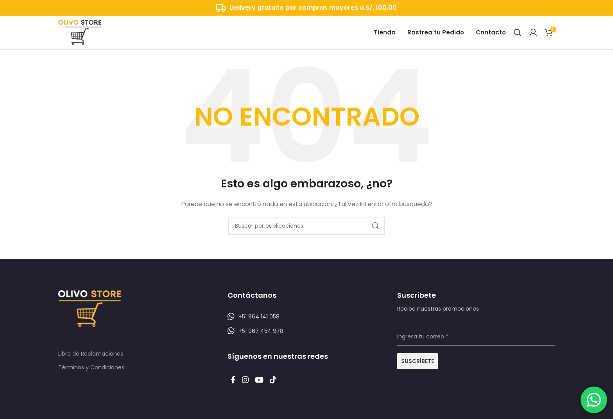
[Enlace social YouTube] (266, 387)
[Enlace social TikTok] (284, 387)
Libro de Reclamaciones (90, 359)
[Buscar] (517, 35)
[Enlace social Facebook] (234, 387)
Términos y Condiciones (91, 373)
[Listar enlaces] (306, 322)
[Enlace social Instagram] (249, 387)
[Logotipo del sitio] (79, 35)
